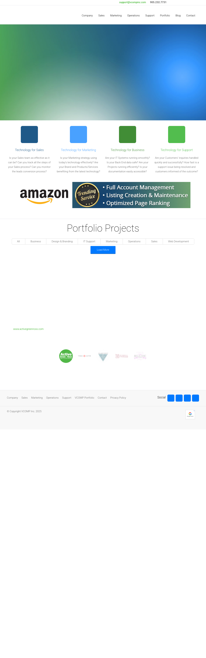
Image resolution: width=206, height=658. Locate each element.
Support (66, 397)
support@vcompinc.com (132, 2)
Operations (52, 397)
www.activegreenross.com (28, 329)
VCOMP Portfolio (84, 397)
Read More (132, 85)
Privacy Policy (118, 397)
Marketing (37, 397)
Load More (103, 249)
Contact (102, 397)
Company (12, 397)
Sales (24, 397)
